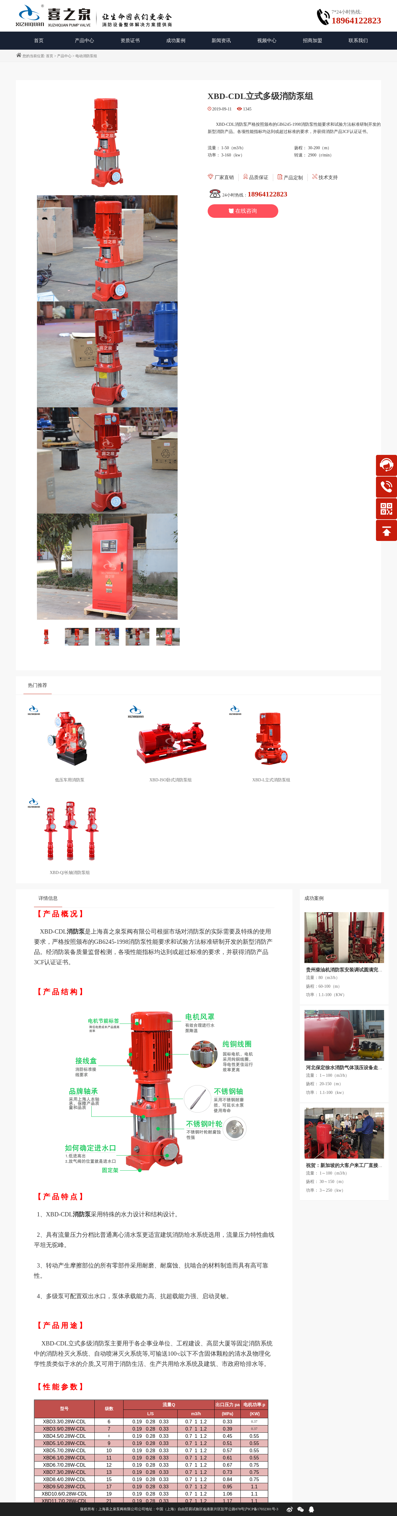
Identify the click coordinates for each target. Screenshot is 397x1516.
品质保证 (255, 177)
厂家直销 (221, 177)
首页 (49, 56)
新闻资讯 (221, 40)
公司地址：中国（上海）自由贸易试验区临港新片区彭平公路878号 (191, 1509)
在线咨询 (243, 211)
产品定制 (290, 177)
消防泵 (76, 829)
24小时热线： (248, 195)
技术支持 (325, 177)
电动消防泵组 (86, 56)
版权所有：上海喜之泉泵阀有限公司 (109, 1509)
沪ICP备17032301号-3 (261, 1509)
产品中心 (84, 40)
